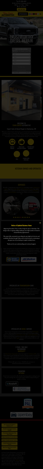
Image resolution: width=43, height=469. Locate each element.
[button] (40, 222)
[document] (21, 234)
